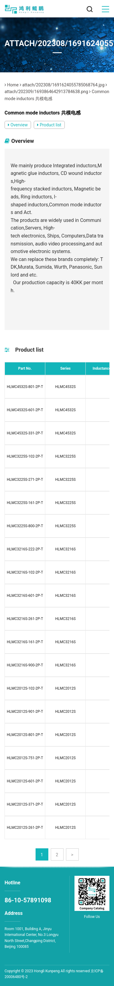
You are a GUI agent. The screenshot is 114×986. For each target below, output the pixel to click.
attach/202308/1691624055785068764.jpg (63, 84)
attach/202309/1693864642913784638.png (46, 91)
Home (13, 84)
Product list (49, 124)
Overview (18, 124)
